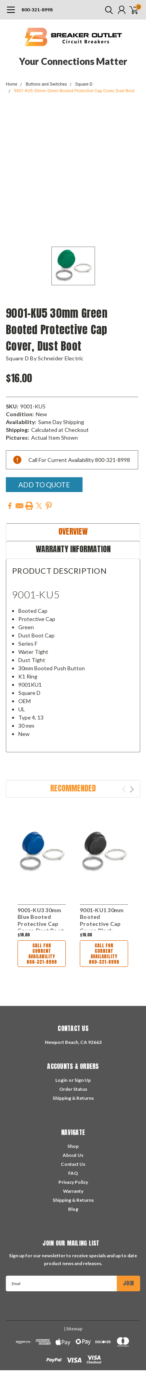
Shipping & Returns (73, 1098)
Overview (73, 531)
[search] (107, 10)
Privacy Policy (73, 1182)
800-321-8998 (37, 10)
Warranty (73, 1191)
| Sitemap (73, 1328)
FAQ (73, 1173)
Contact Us (73, 1164)
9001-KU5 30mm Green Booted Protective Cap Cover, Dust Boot (74, 90)
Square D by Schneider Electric (45, 358)
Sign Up (82, 1080)
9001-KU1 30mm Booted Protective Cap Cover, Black (101, 920)
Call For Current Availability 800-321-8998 (41, 953)
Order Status (73, 1089)
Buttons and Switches (46, 84)
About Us (73, 1155)
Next (131, 789)
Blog (73, 1209)
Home (12, 84)
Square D (83, 84)
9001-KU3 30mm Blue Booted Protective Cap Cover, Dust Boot (41, 920)
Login (61, 1080)
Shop (73, 1146)
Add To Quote (44, 484)
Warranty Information (73, 549)
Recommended (73, 788)
